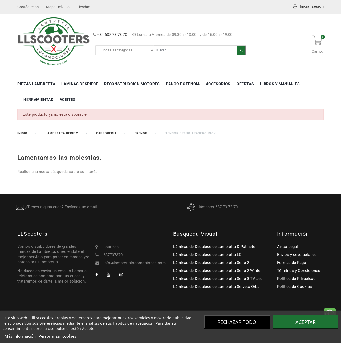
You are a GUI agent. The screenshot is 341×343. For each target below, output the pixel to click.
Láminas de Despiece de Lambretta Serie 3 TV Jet (217, 278)
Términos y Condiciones (298, 270)
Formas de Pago (291, 262)
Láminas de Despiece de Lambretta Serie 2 (211, 262)
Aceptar (305, 322)
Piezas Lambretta (36, 84)
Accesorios (218, 84)
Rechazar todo (236, 322)
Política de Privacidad (296, 278)
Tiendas (83, 7)
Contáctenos (28, 7)
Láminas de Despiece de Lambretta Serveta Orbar (217, 286)
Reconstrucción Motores (132, 84)
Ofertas (245, 84)
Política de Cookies (294, 286)
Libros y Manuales (280, 84)
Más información (20, 336)
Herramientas (38, 99)
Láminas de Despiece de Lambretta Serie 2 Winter (217, 270)
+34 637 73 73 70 (112, 34)
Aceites (68, 99)
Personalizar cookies (57, 336)
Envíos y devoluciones (297, 254)
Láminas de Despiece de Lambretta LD (207, 254)
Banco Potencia (183, 84)
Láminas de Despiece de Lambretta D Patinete (214, 246)
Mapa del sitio (58, 7)
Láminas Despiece (79, 84)
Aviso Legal (287, 246)
